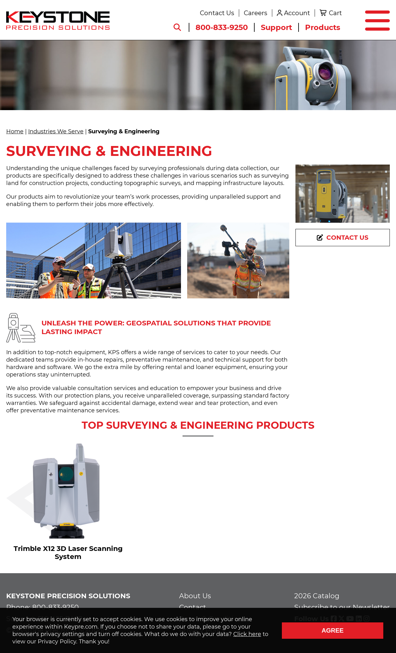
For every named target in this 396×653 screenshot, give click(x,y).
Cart (335, 13)
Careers (255, 13)
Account (297, 13)
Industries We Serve (56, 131)
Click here (247, 634)
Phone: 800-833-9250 (42, 607)
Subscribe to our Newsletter (342, 607)
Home (15, 131)
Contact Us (217, 13)
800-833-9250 (222, 27)
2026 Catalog (316, 596)
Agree (332, 630)
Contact (192, 607)
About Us (195, 596)
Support (276, 27)
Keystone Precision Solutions (68, 596)
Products (322, 27)
